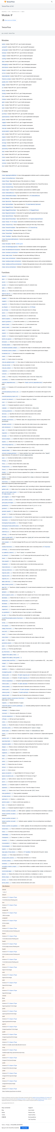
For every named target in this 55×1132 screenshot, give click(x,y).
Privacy (7, 1124)
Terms (3, 1124)
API (9, 11)
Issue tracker (31, 1110)
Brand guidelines (32, 1117)
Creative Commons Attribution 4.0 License (41, 1097)
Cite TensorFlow (32, 1119)
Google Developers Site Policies (40, 1099)
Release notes (31, 1112)
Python (23, 11)
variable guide (19, 243)
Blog (3, 1110)
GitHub (3, 1112)
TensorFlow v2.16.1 (8, 6)
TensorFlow (4, 11)
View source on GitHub (9, 20)
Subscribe (24, 1127)
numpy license (41, 1100)
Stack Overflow (31, 1114)
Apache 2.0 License (21, 1099)
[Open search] (52, 2)
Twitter (3, 1114)
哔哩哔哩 (4, 1117)
